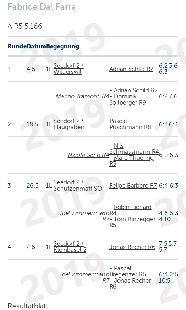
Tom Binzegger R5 (132, 222)
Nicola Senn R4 (88, 155)
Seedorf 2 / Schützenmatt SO (78, 185)
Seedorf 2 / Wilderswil (69, 69)
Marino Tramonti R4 (82, 96)
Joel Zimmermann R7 (84, 216)
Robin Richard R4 (130, 210)
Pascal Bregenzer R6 (127, 271)
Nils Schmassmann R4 (134, 148)
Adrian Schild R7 (131, 69)
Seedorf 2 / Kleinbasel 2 (70, 247)
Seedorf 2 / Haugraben (69, 124)
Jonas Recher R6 (132, 247)
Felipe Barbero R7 (133, 185)
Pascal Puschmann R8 (130, 124)
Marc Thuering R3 (131, 161)
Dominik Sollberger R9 (127, 99)
